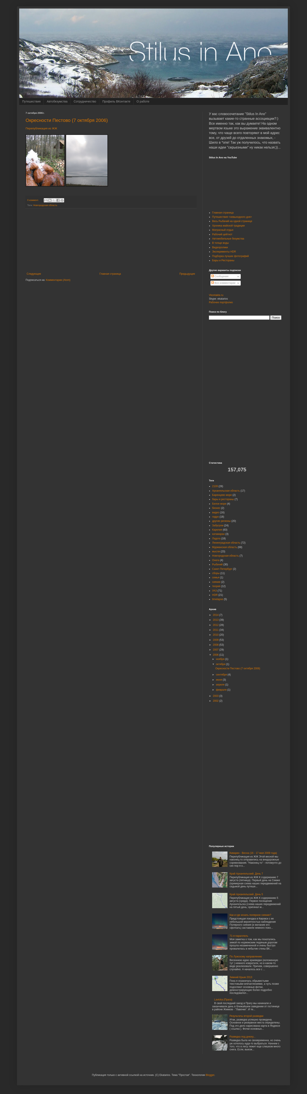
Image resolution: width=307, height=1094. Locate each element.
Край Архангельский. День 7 (246, 873)
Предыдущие (187, 273)
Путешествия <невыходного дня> (232, 216)
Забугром (217, 525)
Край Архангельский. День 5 (246, 894)
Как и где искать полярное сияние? (250, 915)
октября (221, 664)
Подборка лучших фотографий (230, 256)
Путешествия (31, 101)
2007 (216, 649)
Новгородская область (45, 205)
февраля (221, 689)
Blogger (210, 1075)
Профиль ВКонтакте (116, 101)
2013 (216, 619)
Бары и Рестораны (223, 260)
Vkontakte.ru (216, 295)
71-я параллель (239, 935)
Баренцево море (222, 495)
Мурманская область (224, 547)
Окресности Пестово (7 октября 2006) (67, 120)
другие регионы (221, 521)
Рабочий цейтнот (222, 234)
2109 (215, 486)
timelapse (217, 599)
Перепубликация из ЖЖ (41, 128)
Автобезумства (57, 101)
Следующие (34, 273)
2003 (216, 695)
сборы (216, 573)
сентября (222, 674)
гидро (215, 516)
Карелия (217, 529)
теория (216, 586)
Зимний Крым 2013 (241, 977)
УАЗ (214, 590)
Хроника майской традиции (228, 225)
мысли (216, 551)
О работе (143, 101)
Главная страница (110, 273)
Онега (215, 560)
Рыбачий (217, 564)
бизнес (216, 508)
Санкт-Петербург (222, 568)
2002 (216, 700)
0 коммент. (33, 200)
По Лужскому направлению (246, 956)
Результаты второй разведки (246, 1016)
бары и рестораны (223, 499)
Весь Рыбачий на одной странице (232, 221)
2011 (216, 629)
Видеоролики (220, 247)
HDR (215, 594)
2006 (216, 654)
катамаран (218, 534)
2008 (216, 644)
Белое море (219, 503)
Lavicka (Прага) (223, 999)
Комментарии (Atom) (58, 280)
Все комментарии (223, 282)
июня (219, 679)
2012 (216, 624)
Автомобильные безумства (228, 238)
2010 (216, 634)
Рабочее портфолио (221, 302)
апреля (220, 684)
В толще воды (220, 242)
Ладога (216, 538)
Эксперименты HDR (224, 251)
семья (215, 577)
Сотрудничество (85, 101)
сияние (216, 581)
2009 (216, 639)
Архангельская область (226, 490)
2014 (216, 614)
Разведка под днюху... (242, 1036)
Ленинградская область (226, 542)
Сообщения (219, 276)
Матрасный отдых (222, 229)
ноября (220, 659)
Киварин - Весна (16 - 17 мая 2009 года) (253, 853)
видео (215, 512)
